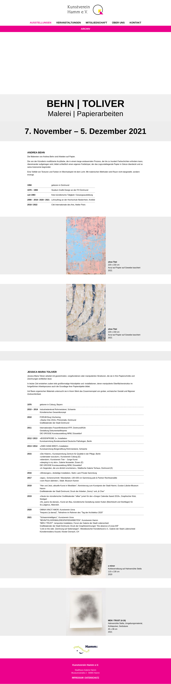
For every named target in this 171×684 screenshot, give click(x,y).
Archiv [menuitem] (85, 28)
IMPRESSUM (77, 678)
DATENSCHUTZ (92, 678)
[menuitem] (40, 23)
